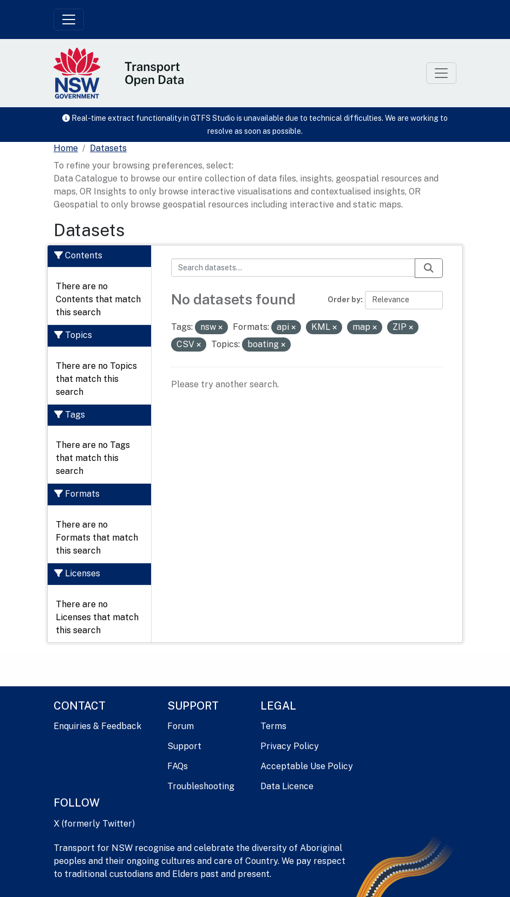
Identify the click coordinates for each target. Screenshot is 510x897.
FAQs (177, 766)
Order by (344, 299)
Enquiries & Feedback (97, 726)
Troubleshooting (200, 786)
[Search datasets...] (293, 267)
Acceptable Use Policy (306, 766)
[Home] (66, 148)
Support (184, 746)
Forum (180, 726)
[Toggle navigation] (69, 19)
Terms (273, 726)
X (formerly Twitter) (94, 823)
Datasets (108, 148)
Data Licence (286, 786)
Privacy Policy (289, 746)
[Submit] (429, 268)
